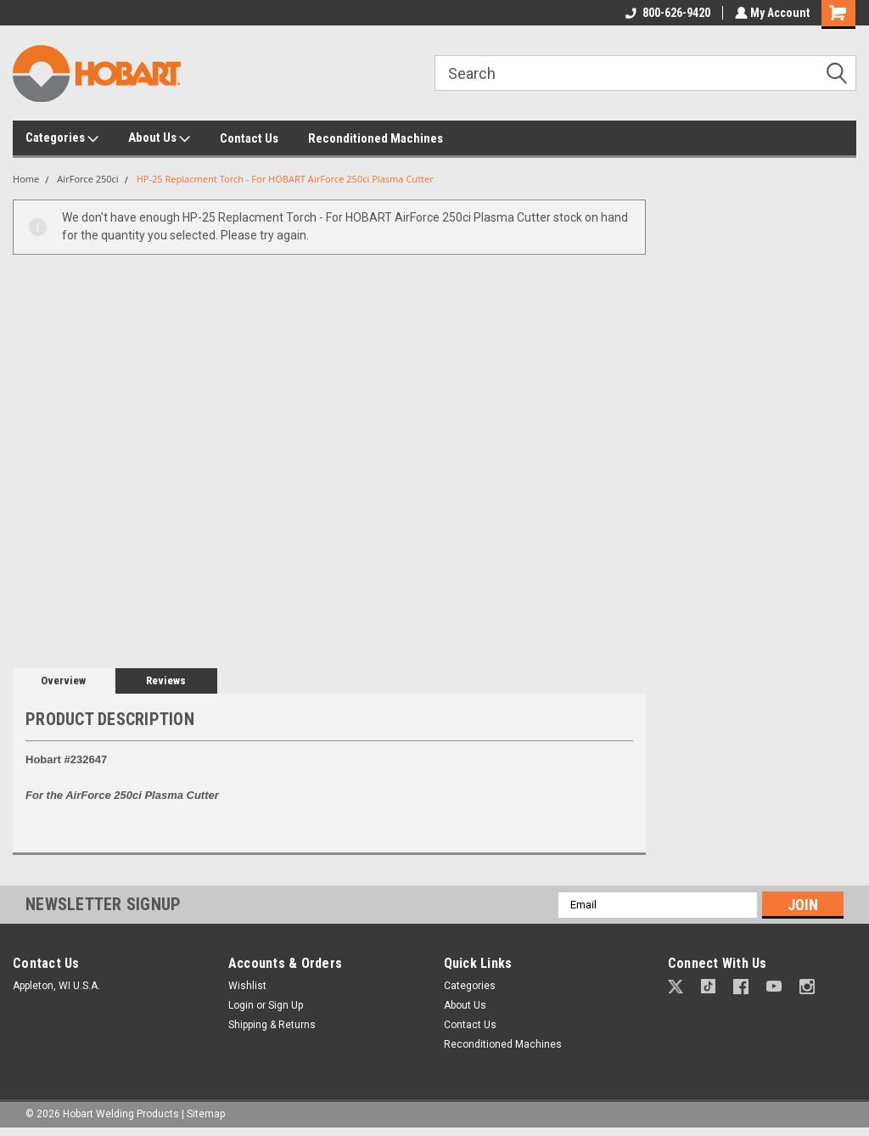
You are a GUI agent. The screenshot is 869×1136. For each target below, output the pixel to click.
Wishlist (247, 986)
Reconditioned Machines (375, 138)
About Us (159, 138)
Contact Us (249, 138)
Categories (61, 138)
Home (26, 178)
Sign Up (285, 1005)
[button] (675, 986)
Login (241, 1005)
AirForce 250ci (87, 178)
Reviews (166, 680)
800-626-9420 (666, 13)
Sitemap (206, 1114)
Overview (63, 680)
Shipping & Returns (272, 1025)
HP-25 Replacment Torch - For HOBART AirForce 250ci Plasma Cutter (285, 178)
